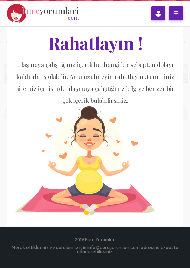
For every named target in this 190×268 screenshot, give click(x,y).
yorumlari (50, 13)
